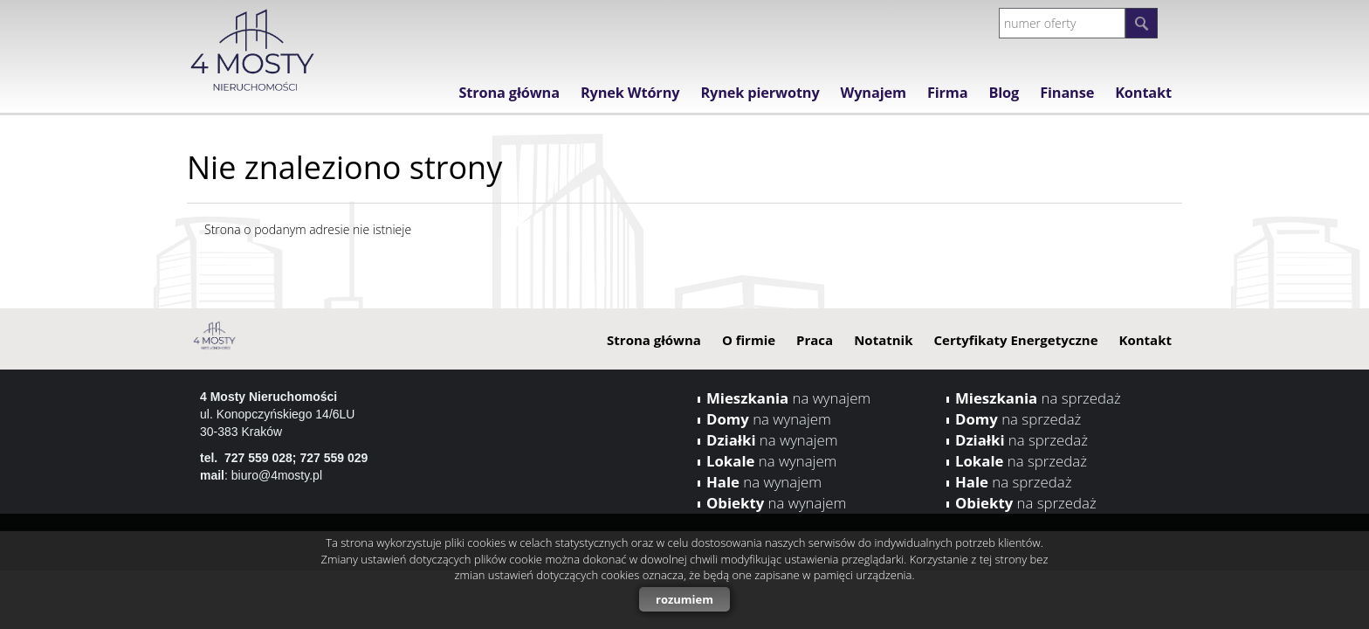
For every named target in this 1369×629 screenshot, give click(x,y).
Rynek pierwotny (759, 92)
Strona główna (508, 92)
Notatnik (883, 340)
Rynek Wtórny (630, 92)
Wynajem (873, 92)
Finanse (1067, 92)
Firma (947, 92)
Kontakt (1143, 92)
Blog (1003, 92)
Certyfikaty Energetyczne (1015, 340)
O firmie (748, 340)
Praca (814, 340)
